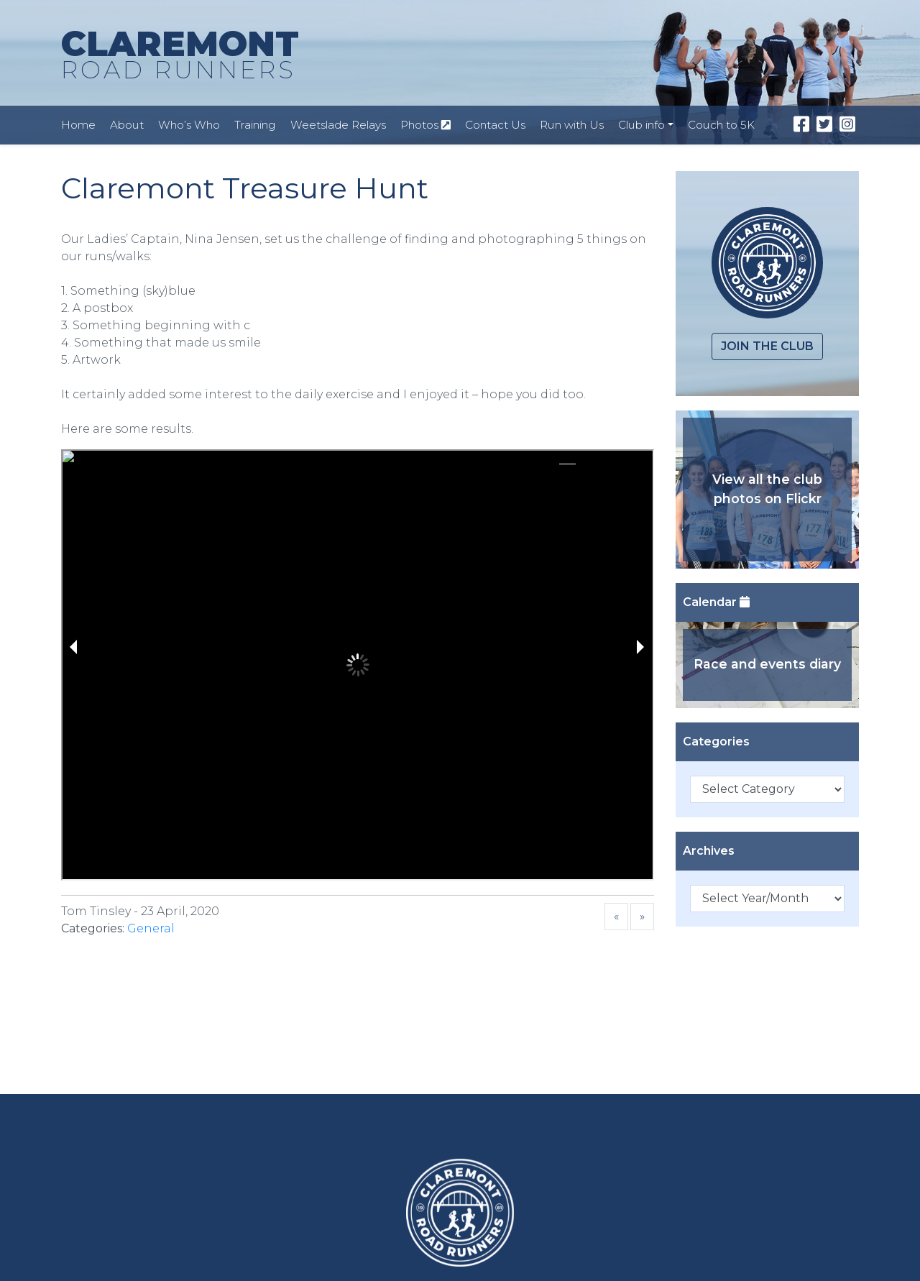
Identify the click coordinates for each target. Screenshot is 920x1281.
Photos (425, 125)
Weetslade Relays (338, 125)
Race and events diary (767, 663)
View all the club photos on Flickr (767, 488)
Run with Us (572, 125)
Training (255, 125)
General (151, 928)
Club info (641, 125)
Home (78, 125)
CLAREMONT (180, 55)
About (127, 125)
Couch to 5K (721, 125)
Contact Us (495, 125)
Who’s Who (189, 125)
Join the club (767, 346)
